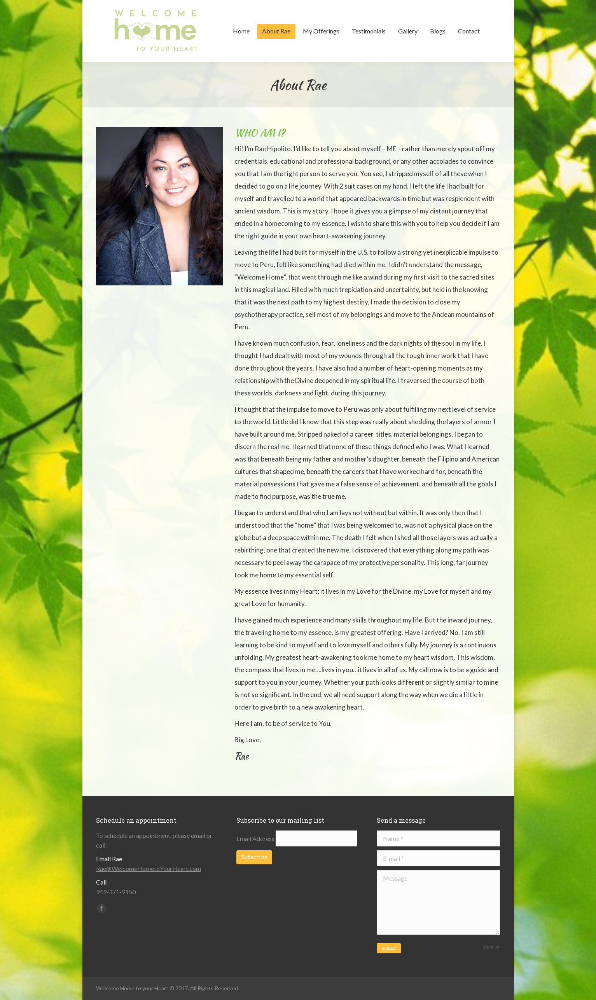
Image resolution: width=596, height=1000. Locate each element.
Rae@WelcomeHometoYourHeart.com (148, 868)
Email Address (256, 838)
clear (488, 947)
